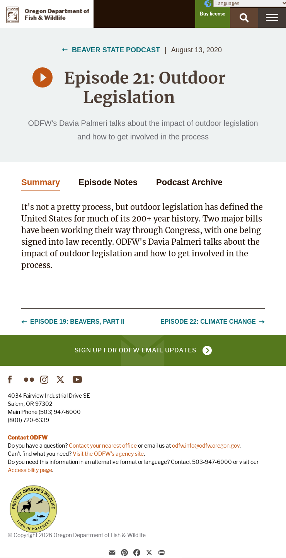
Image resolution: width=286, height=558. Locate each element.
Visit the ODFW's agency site (108, 453)
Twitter (61, 379)
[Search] (244, 18)
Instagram (45, 379)
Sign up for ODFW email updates (135, 350)
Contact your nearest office (103, 445)
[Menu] (272, 18)
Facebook (13, 379)
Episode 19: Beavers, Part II (72, 321)
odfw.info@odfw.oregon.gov (206, 445)
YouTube (78, 379)
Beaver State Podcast (116, 50)
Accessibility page (30, 470)
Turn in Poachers (33, 509)
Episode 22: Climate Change (212, 321)
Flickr (29, 379)
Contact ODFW (28, 437)
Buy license (212, 14)
